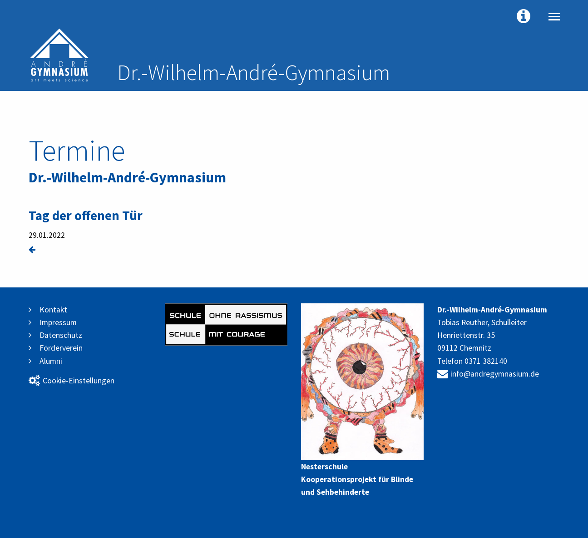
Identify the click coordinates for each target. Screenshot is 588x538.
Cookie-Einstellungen (71, 381)
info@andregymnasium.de (488, 374)
